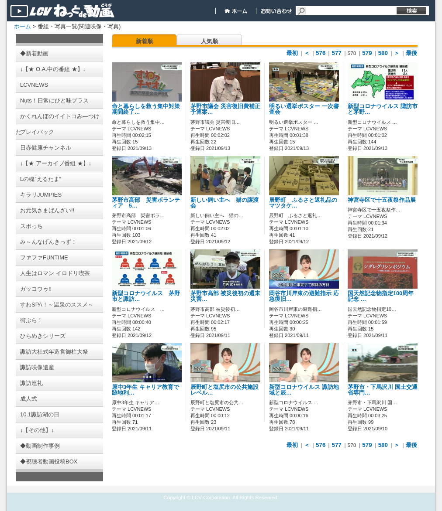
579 (367, 53)
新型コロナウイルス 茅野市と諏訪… (146, 296)
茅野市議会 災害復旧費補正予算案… (225, 109)
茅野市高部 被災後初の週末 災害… (225, 296)
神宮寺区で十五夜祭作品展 (382, 200)
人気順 (209, 41)
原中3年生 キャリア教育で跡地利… (145, 390)
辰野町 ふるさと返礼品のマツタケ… (303, 203)
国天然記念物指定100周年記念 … (381, 296)
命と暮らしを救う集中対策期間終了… (146, 109)
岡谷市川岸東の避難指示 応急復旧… (304, 296)
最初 (292, 53)
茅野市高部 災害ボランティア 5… (146, 203)
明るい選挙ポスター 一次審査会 (304, 109)
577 (336, 53)
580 (383, 53)
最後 (411, 53)
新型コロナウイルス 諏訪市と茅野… (383, 109)
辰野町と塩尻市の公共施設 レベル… (227, 390)
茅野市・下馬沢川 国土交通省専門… (383, 390)
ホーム (22, 26)
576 (320, 53)
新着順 (144, 41)
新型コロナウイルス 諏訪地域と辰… (304, 390)
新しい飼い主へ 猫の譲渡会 (224, 203)
